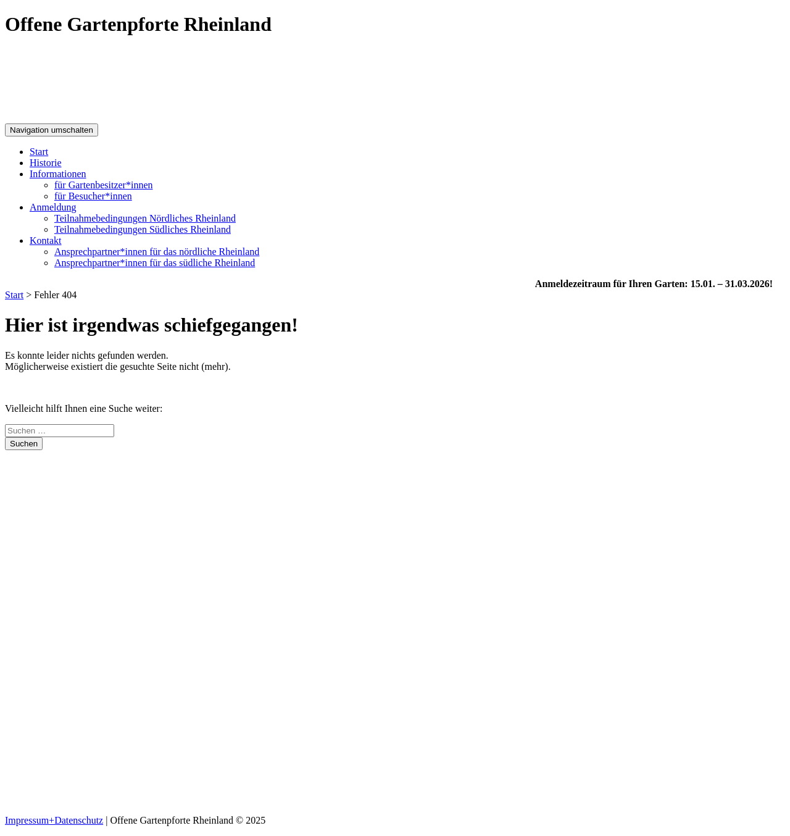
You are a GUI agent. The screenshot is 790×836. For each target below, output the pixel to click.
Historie (46, 162)
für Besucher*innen (93, 196)
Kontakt (46, 240)
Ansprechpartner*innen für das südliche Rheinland (154, 262)
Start (39, 151)
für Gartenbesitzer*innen (103, 185)
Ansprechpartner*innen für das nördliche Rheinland (156, 251)
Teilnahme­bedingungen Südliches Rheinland (142, 229)
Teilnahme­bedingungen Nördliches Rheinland (145, 218)
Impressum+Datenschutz (54, 820)
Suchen (24, 443)
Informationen (58, 174)
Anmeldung (53, 207)
